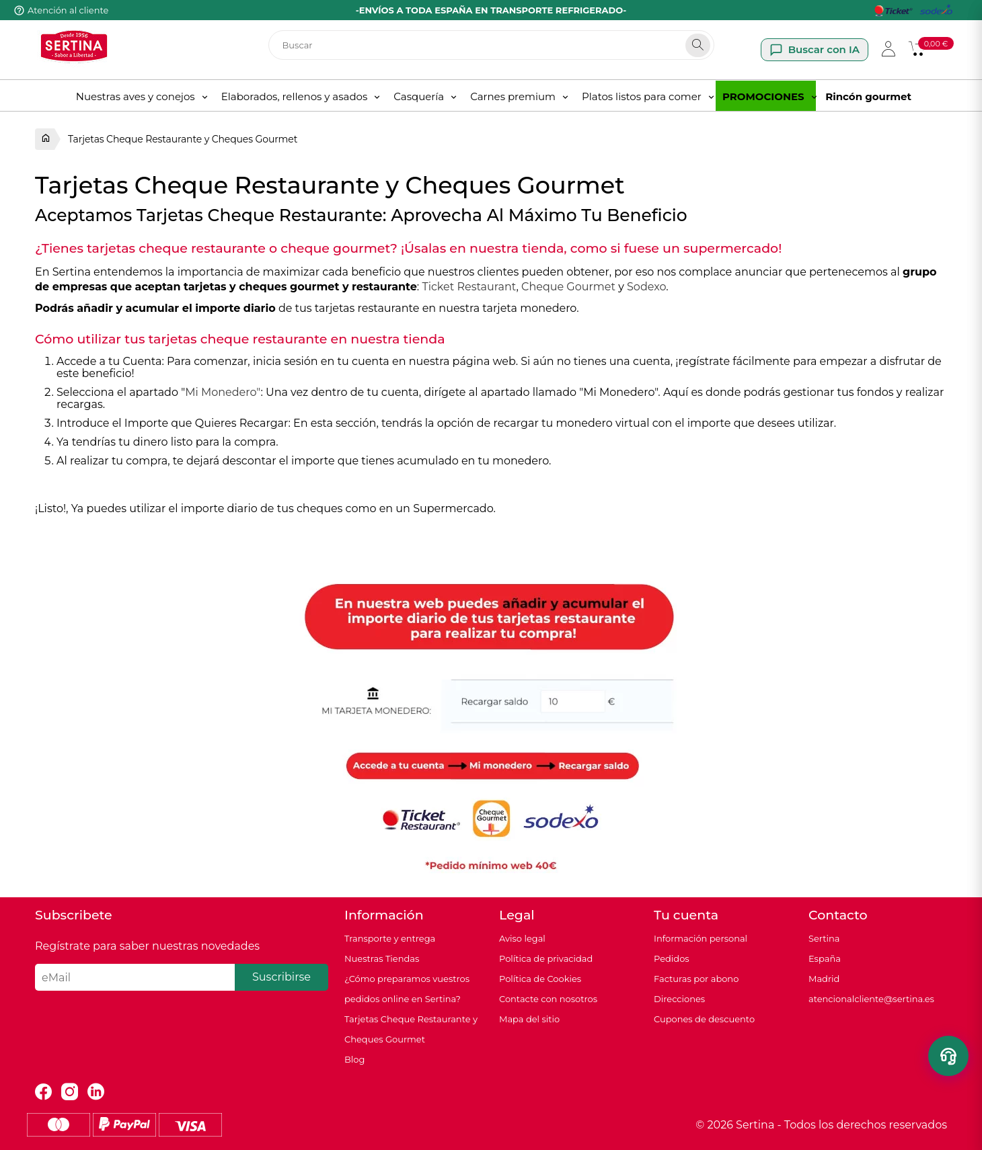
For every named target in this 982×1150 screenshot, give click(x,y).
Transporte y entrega (389, 938)
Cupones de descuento (704, 1019)
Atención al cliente (68, 10)
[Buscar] (491, 45)
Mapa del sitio (529, 1019)
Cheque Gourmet (568, 286)
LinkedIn (95, 1091)
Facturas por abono (696, 978)
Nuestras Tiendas (381, 958)
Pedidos (671, 958)
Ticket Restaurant (469, 286)
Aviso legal (522, 938)
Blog (354, 1059)
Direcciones (679, 998)
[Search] (697, 45)
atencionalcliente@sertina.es (871, 998)
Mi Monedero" (222, 392)
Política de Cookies (540, 978)
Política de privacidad (546, 958)
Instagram (69, 1091)
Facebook (43, 1091)
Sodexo (646, 286)
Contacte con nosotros (548, 998)
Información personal (700, 938)
